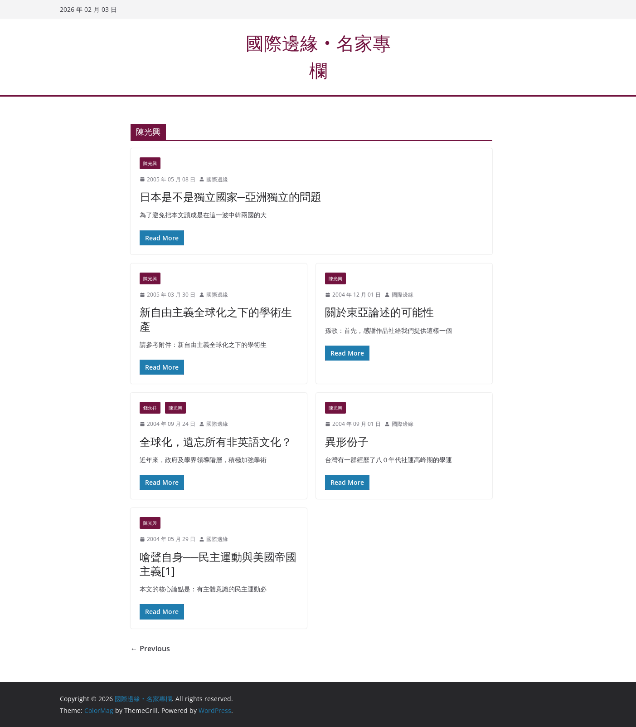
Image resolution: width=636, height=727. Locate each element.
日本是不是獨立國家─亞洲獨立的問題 (230, 196)
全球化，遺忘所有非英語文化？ (216, 441)
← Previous (150, 649)
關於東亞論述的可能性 (379, 311)
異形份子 (347, 441)
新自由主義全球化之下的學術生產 (216, 318)
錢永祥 (150, 408)
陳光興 (150, 163)
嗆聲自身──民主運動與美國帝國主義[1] (218, 563)
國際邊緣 (217, 179)
